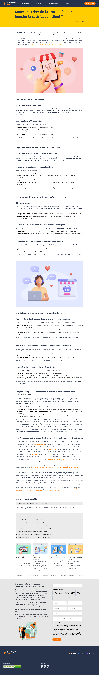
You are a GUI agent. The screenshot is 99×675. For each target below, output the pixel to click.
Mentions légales (70, 666)
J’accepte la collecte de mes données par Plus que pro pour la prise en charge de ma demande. (66, 626)
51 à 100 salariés (73, 593)
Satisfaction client (79, 21)
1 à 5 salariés (55, 593)
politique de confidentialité (57, 636)
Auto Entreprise (67, 597)
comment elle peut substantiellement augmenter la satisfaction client (49, 44)
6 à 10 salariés (61, 593)
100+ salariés (78, 593)
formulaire (75, 636)
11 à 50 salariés (67, 593)
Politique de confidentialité (72, 664)
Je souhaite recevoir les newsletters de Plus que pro (67, 622)
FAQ (68, 668)
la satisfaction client (38, 473)
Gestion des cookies (71, 662)
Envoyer (58, 639)
